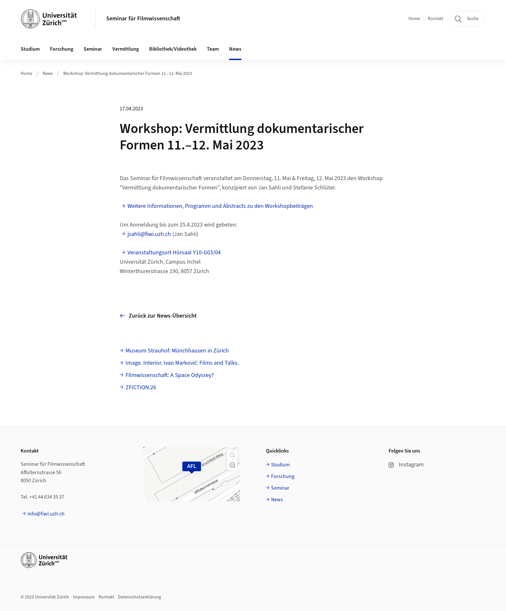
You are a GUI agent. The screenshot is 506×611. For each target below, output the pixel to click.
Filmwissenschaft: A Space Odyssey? (170, 375)
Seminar (280, 488)
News (48, 73)
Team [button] (213, 49)
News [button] (235, 49)
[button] (232, 455)
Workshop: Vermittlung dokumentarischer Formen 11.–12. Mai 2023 (127, 73)
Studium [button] (30, 49)
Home (414, 18)
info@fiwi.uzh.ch (46, 513)
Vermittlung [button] (125, 49)
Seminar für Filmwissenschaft (143, 19)
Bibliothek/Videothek (173, 49)
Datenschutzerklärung (139, 597)
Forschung (282, 476)
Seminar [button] (93, 49)
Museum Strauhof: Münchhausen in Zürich (177, 351)
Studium (280, 464)
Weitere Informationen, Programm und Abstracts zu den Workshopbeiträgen (220, 206)
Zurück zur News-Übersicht (158, 316)
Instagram (406, 465)
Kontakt (435, 18)
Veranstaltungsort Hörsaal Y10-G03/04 (174, 253)
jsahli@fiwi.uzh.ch (149, 234)
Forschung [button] (61, 49)
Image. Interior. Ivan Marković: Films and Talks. (182, 363)
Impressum (84, 597)
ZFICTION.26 (141, 387)
